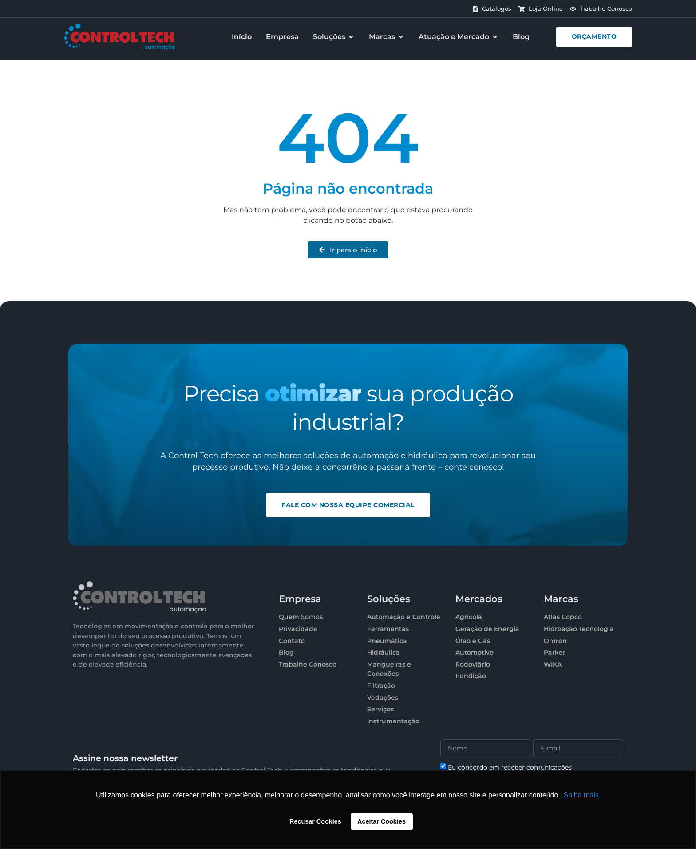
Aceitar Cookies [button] (381, 821)
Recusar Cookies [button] (315, 821)
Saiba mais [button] (581, 795)
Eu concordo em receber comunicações (510, 767)
